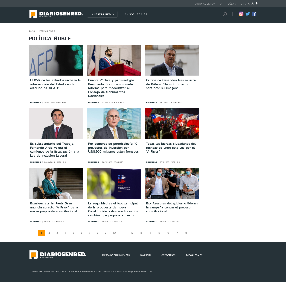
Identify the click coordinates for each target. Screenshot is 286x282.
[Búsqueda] (224, 14)
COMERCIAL (145, 255)
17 (177, 233)
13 (141, 233)
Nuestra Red (101, 14)
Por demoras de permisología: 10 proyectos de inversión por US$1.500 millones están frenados (113, 147)
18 (185, 233)
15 (159, 233)
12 (132, 233)
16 (168, 233)
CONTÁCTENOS (168, 255)
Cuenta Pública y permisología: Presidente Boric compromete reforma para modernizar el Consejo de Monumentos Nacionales (111, 88)
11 (123, 233)
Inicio (32, 31)
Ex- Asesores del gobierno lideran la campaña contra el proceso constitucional (172, 207)
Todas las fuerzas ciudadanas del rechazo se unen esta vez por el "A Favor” (171, 147)
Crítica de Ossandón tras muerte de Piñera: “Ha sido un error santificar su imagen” (171, 84)
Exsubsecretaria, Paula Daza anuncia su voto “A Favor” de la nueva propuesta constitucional (54, 207)
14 (150, 233)
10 (114, 233)
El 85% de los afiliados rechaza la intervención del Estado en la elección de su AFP (55, 84)
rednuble (35, 102)
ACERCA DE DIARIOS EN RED (116, 255)
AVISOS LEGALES (136, 14)
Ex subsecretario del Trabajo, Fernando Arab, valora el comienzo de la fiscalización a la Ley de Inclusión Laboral (54, 149)
